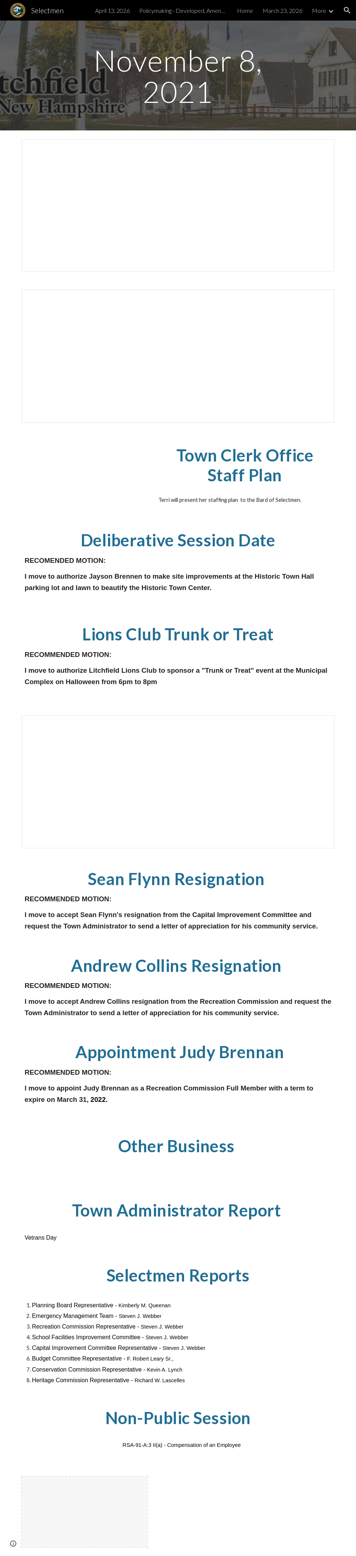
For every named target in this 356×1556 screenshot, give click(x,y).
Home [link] (245, 10)
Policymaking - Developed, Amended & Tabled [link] (183, 10)
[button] (347, 10)
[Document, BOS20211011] (178, 356)
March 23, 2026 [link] (282, 10)
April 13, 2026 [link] (112, 10)
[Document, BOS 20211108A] (178, 205)
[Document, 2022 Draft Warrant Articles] (178, 781)
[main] (178, 75)
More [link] (319, 10)
